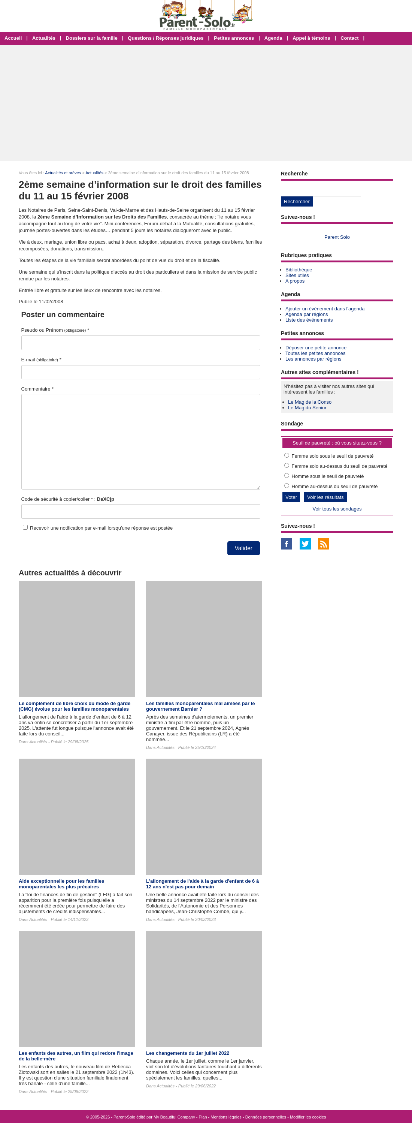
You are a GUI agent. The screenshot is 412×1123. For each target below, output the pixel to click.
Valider (243, 548)
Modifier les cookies (308, 1117)
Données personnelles (265, 1117)
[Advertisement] (206, 103)
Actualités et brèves (63, 173)
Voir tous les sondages (337, 509)
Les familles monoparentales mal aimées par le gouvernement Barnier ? (200, 706)
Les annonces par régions (313, 359)
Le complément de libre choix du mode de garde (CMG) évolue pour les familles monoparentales (74, 706)
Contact (349, 38)
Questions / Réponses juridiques (165, 38)
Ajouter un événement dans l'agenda (324, 308)
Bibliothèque (298, 270)
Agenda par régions (306, 314)
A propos (295, 281)
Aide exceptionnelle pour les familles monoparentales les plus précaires (61, 883)
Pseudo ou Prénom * (55, 330)
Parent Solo (337, 237)
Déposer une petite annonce (315, 347)
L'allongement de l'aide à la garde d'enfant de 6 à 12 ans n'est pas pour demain (202, 883)
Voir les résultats (325, 497)
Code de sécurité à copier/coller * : (68, 499)
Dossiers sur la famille (92, 38)
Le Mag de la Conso (309, 402)
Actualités (43, 38)
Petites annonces (234, 38)
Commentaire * (37, 389)
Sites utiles (297, 275)
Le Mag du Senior (307, 407)
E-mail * (41, 359)
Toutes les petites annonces (315, 353)
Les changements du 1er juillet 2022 (188, 1053)
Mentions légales (226, 1117)
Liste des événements (309, 320)
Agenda (273, 38)
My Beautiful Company (174, 1117)
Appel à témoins (311, 38)
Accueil (13, 38)
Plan (203, 1117)
